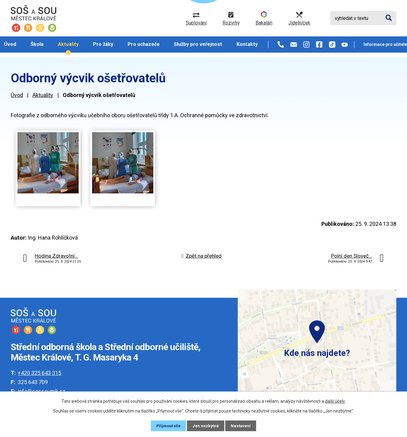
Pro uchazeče (144, 44)
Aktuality (68, 44)
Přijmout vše (168, 425)
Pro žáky (103, 44)
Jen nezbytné (206, 425)
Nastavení (241, 425)
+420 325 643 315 (39, 373)
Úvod (10, 44)
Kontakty (247, 44)
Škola (37, 44)
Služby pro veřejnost (198, 44)
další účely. (335, 401)
